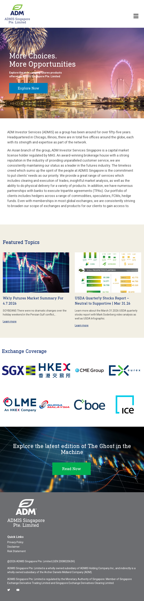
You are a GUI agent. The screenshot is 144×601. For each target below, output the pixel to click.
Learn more (9, 321)
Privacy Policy (15, 542)
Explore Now (28, 88)
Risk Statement (16, 551)
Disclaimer (13, 546)
